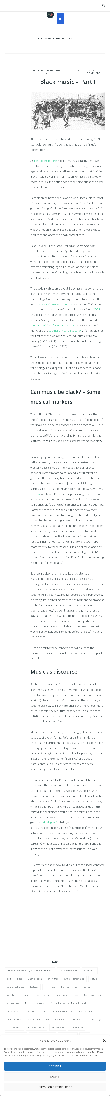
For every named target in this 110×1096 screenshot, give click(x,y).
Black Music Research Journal (55, 304)
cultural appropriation (74, 978)
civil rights (53, 978)
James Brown (61, 995)
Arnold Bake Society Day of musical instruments (30, 970)
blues (19, 978)
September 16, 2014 (46, 70)
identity (10, 995)
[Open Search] (103, 5)
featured (34, 986)
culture (93, 978)
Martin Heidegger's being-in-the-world (68, 1003)
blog (9, 978)
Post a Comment (93, 72)
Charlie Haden (35, 978)
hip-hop (86, 986)
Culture (69, 70)
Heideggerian (51, 822)
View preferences (55, 1087)
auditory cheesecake (68, 970)
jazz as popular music (17, 1003)
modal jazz (29, 1011)
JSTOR (96, 309)
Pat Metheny (57, 1027)
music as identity (86, 1011)
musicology (95, 1019)
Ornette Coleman (36, 1027)
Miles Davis (12, 1011)
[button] (104, 1041)
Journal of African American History (52, 325)
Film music (49, 986)
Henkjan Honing (69, 986)
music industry (14, 1019)
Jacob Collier (43, 995)
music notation (77, 1019)
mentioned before (45, 160)
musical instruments (62, 1011)
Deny (55, 1076)
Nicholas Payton (14, 1027)
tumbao (35, 494)
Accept (55, 1066)
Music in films (33, 1019)
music (43, 1011)
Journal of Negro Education (65, 330)
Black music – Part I (68, 82)
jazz (76, 995)
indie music (25, 995)
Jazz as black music (93, 995)
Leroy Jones (38, 1003)
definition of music (15, 986)
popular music (76, 1027)
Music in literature (55, 1019)
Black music (90, 970)
